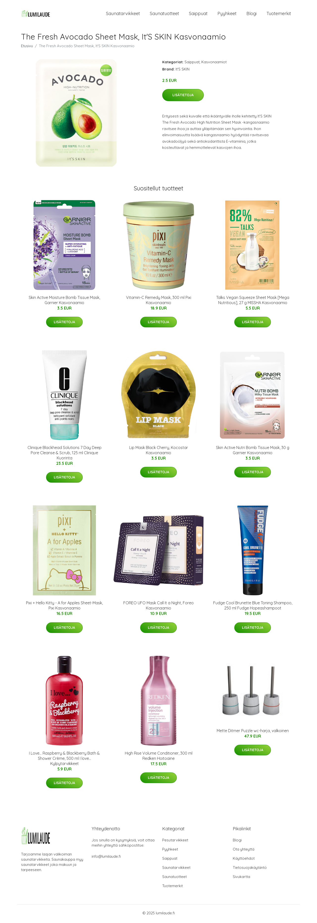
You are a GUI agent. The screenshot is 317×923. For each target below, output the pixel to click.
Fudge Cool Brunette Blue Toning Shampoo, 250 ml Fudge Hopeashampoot (252, 607)
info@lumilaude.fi (106, 857)
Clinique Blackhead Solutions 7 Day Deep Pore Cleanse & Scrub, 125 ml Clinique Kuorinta (64, 454)
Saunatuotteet (164, 14)
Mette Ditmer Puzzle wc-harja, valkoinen (253, 732)
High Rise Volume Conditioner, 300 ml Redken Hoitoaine (158, 757)
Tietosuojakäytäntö (250, 869)
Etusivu (27, 47)
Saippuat (198, 14)
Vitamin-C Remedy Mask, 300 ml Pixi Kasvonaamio (158, 301)
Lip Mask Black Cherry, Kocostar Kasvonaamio (158, 452)
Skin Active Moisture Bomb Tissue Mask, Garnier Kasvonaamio (64, 301)
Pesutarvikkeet (175, 841)
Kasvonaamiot (214, 63)
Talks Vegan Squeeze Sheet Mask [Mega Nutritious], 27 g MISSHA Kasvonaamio (252, 301)
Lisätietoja (183, 96)
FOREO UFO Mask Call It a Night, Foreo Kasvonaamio (158, 607)
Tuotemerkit (278, 14)
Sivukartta (241, 878)
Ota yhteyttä (243, 850)
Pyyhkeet (227, 14)
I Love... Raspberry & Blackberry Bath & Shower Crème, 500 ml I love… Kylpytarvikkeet (64, 759)
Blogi (251, 14)
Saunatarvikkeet (123, 14)
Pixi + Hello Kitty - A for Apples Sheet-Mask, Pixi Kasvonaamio (64, 607)
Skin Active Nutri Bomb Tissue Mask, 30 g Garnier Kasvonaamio (252, 452)
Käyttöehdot (244, 859)
